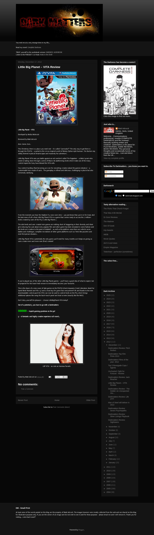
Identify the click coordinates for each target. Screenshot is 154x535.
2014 (108, 335)
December (113, 345)
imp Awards (108, 230)
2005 (108, 489)
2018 (108, 320)
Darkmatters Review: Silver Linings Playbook (118, 415)
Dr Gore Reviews (111, 217)
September (113, 434)
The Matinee (109, 221)
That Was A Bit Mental (113, 213)
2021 (108, 310)
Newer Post (23, 400)
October (112, 430)
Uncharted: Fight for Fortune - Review (116, 372)
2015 (108, 331)
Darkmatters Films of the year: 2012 (118, 361)
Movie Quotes (109, 239)
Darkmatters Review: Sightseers (116, 421)
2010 (108, 471)
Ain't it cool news (110, 243)
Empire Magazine (111, 247)
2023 (108, 302)
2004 (108, 492)
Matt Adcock (123, 128)
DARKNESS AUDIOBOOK (54, 52)
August (112, 437)
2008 (108, 478)
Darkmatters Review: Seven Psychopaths (117, 409)
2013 (108, 338)
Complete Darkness (34, 47)
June (111, 445)
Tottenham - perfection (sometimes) (118, 252)
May (111, 448)
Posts (108, 172)
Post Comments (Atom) (61, 407)
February (112, 459)
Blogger (81, 530)
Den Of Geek (109, 226)
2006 (108, 485)
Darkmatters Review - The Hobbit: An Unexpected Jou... (119, 391)
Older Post (90, 400)
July (110, 441)
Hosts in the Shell (46, 55)
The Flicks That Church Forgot (116, 209)
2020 (108, 313)
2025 (108, 295)
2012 (108, 342)
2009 (108, 474)
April (111, 452)
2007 (108, 481)
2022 (108, 306)
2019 (108, 317)
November (113, 427)
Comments (110, 176)
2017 (108, 324)
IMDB (106, 234)
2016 (108, 327)
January (112, 462)
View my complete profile (114, 158)
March (111, 455)
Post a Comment (27, 389)
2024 (108, 299)
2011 (108, 467)
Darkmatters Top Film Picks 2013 (117, 355)
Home (57, 400)
